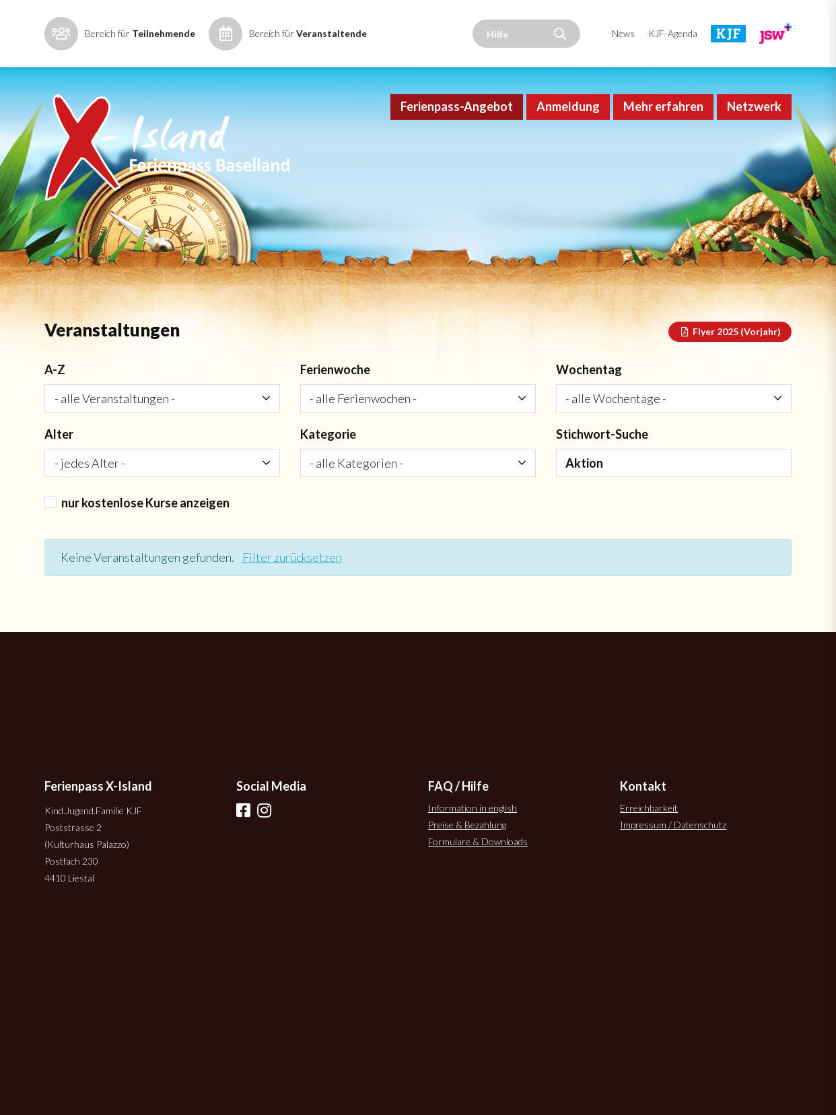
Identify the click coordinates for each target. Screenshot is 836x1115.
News (623, 33)
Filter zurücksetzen (292, 557)
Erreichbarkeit (649, 808)
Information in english (472, 808)
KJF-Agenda (672, 33)
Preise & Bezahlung (467, 824)
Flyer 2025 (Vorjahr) (730, 331)
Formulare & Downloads (478, 841)
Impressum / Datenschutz (673, 824)
